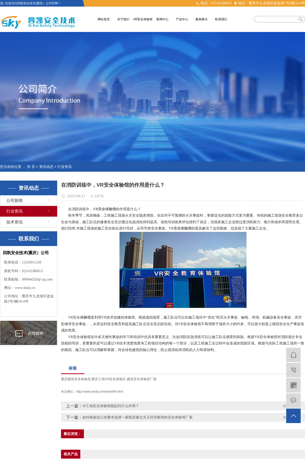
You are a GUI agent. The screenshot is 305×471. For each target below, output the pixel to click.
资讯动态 (46, 167)
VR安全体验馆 (143, 19)
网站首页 (104, 19)
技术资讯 (14, 222)
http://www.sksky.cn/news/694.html (99, 391)
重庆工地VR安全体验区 (109, 379)
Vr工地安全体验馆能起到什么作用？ (110, 406)
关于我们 (123, 19)
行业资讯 (64, 167)
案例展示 (201, 19)
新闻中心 (162, 19)
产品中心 (182, 19)
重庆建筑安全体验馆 (76, 379)
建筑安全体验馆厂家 (142, 379)
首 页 (31, 167)
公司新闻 (14, 200)
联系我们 (221, 19)
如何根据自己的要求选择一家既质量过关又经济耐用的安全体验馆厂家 (137, 417)
